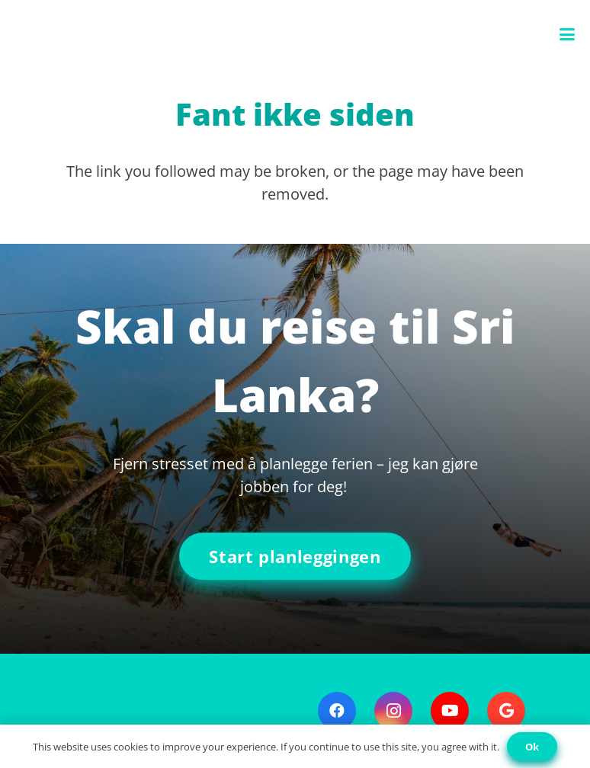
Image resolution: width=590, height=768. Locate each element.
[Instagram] (393, 711)
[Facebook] (337, 711)
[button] (567, 34)
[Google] (506, 711)
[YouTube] (450, 711)
